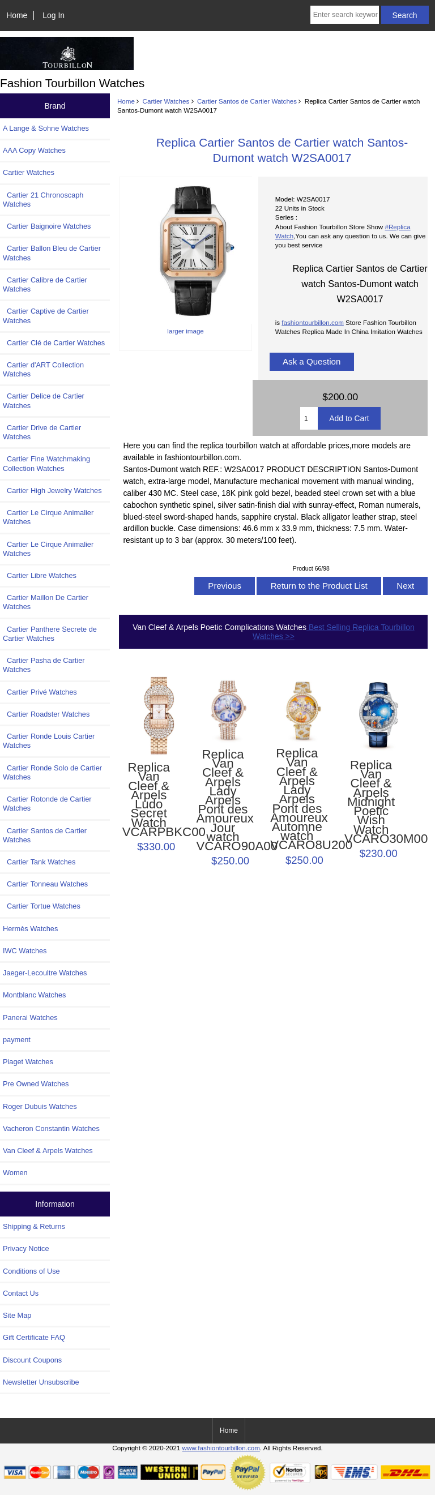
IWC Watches (24, 950)
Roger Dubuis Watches (40, 1106)
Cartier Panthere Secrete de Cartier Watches (50, 633)
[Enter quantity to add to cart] (309, 418)
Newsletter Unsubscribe (41, 1382)
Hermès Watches (30, 928)
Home (16, 15)
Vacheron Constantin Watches (51, 1128)
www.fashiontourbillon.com (221, 1447)
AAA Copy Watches (34, 150)
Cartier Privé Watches (40, 692)
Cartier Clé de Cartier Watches (54, 343)
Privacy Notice (26, 1248)
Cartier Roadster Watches (46, 714)
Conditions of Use (31, 1271)
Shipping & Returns (34, 1226)
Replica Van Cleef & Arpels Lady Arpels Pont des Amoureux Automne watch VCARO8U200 (296, 799)
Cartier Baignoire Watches (47, 226)
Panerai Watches (30, 1017)
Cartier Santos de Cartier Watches (247, 101)
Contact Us (21, 1293)
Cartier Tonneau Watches (45, 884)
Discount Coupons (32, 1360)
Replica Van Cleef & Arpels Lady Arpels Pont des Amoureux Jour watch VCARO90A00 (222, 800)
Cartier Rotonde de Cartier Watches (47, 803)
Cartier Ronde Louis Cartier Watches (49, 740)
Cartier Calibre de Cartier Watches (45, 284)
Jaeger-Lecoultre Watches (45, 973)
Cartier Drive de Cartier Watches (42, 432)
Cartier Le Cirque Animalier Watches (48, 517)
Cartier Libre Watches (39, 575)
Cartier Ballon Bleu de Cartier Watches (52, 253)
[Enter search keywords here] (344, 15)
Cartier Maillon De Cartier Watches (45, 602)
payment (17, 1039)
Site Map (17, 1315)
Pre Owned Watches (36, 1084)
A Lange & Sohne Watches (46, 128)
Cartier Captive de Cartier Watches (46, 315)
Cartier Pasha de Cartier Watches (44, 665)
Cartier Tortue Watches (41, 906)
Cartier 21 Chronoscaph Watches (43, 199)
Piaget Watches (28, 1061)
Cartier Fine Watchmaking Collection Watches (46, 463)
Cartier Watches (166, 101)
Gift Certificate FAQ (34, 1337)
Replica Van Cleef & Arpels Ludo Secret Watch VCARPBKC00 (149, 800)
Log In (53, 15)
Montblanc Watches (34, 995)
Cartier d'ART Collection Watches (43, 369)
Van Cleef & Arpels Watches (48, 1150)
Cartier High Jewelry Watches (52, 490)
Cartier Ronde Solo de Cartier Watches (52, 772)
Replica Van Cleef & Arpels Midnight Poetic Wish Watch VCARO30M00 (371, 802)
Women (15, 1172)
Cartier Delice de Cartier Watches (43, 400)
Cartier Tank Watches (39, 862)
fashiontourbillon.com (313, 322)
